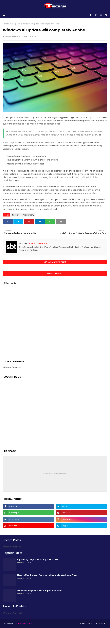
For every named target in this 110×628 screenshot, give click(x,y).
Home (5, 24)
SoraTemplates (23, 623)
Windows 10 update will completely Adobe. (40, 590)
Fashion (15, 215)
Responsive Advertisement (55, 473)
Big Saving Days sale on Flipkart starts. (38, 559)
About (90, 623)
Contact (100, 623)
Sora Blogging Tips (13, 36)
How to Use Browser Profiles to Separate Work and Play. (47, 575)
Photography (15, 24)
